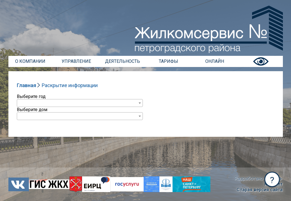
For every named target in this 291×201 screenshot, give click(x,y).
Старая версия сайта (260, 189)
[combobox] (80, 103)
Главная (26, 85)
